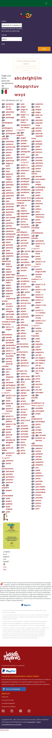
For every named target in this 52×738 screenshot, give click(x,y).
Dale (44, 49)
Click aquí (5, 566)
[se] (9, 351)
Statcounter (4, 730)
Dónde (4, 35)
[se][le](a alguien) (38, 323)
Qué (3, 44)
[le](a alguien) (8, 390)
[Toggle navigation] (46, 3)
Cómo (4, 21)
